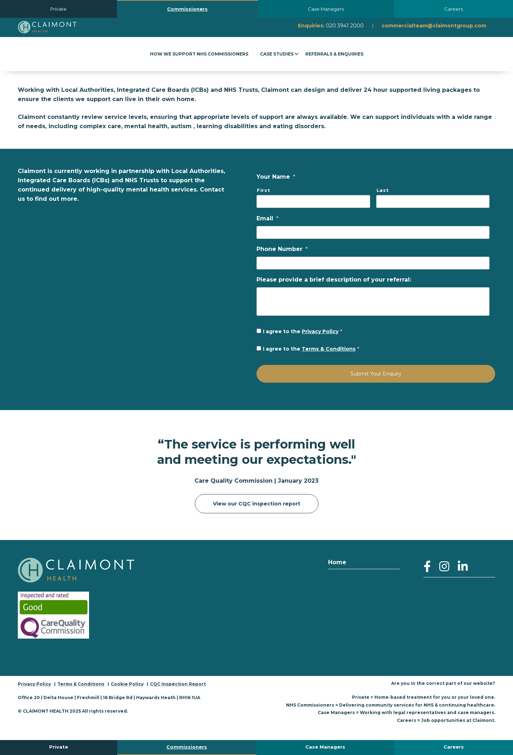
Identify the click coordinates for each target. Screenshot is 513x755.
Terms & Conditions (329, 349)
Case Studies (277, 54)
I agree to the (302, 331)
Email (267, 218)
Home (337, 562)
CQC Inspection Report (178, 683)
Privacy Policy (320, 331)
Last (383, 190)
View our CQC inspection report (256, 503)
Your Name (275, 176)
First (263, 190)
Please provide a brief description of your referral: (333, 279)
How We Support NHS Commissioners (199, 54)
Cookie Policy (127, 683)
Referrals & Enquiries (334, 54)
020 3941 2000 (345, 25)
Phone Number (282, 249)
